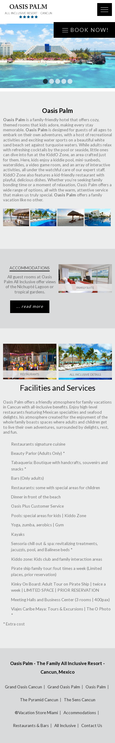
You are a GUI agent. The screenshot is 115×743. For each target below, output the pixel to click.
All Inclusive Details (85, 374)
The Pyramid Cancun (39, 699)
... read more (29, 306)
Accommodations (79, 712)
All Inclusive (65, 725)
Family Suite (85, 287)
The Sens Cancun (79, 699)
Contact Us (91, 725)
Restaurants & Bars (31, 725)
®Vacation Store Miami (36, 712)
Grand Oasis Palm (64, 686)
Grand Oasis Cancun (23, 686)
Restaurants (29, 374)
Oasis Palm (96, 686)
